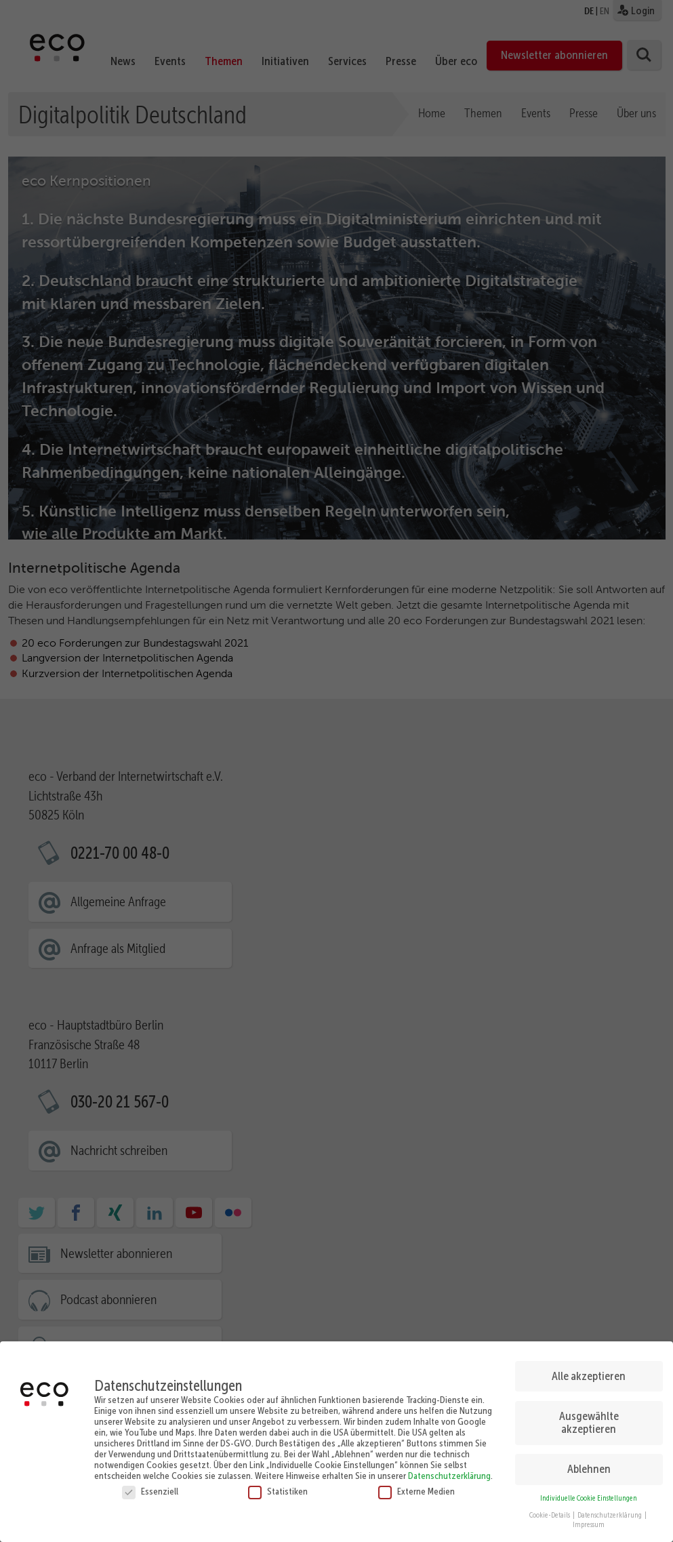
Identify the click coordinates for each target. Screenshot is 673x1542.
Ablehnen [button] (589, 1469)
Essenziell (150, 1491)
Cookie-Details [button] (550, 1515)
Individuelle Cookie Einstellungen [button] (588, 1498)
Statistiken (278, 1491)
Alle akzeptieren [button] (589, 1376)
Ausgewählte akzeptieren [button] (589, 1422)
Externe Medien (416, 1491)
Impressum (589, 1524)
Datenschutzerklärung (449, 1475)
